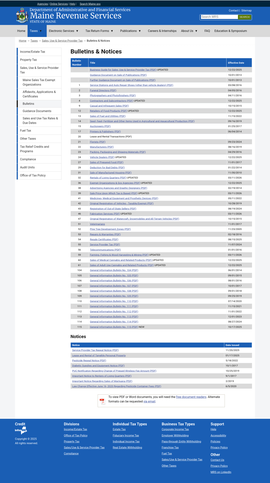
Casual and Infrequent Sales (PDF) (109, 105)
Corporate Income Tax (175, 429)
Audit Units (27, 167)
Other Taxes (28, 138)
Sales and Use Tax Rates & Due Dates (40, 121)
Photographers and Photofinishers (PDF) (113, 95)
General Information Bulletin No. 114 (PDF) (114, 321)
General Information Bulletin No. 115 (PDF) (114, 326)
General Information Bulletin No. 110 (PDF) (114, 301)
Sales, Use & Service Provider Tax (62, 40)
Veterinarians (97, 223)
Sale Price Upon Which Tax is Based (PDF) (113, 193)
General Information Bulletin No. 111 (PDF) (114, 306)
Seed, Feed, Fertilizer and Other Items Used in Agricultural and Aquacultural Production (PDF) (142, 121)
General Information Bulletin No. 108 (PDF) (114, 290)
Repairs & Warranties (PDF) (105, 234)
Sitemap (247, 10)
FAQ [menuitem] (207, 31)
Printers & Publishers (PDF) (105, 131)
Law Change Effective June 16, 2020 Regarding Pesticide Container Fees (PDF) (116, 386)
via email (149, 401)
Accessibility (218, 435)
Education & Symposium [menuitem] (230, 31)
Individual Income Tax (126, 441)
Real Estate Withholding (127, 447)
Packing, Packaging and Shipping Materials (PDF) (118, 151)
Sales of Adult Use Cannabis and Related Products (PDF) (122, 265)
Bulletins (28, 103)
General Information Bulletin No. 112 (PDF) (114, 311)
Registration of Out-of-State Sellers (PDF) (113, 208)
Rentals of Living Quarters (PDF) (108, 177)
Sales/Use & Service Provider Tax (84, 447)
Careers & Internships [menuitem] (162, 31)
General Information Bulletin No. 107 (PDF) (114, 285)
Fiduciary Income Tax (126, 435)
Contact (234, 10)
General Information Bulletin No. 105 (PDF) (114, 275)
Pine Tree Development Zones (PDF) (110, 229)
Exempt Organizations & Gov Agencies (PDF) (115, 182)
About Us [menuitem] (188, 33)
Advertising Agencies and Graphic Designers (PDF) (118, 187)
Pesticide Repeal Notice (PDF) (89, 360)
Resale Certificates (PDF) (104, 239)
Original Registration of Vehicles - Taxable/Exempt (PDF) (122, 203)
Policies (215, 441)
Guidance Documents (37, 111)
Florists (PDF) (98, 141)
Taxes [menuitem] (35, 33)
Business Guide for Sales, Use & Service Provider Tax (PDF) (123, 69)
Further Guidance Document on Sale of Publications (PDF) (122, 79)
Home (22, 40)
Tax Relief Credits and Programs (34, 149)
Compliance (28, 159)
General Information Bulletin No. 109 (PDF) (114, 295)
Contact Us (217, 460)
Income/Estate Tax (32, 51)
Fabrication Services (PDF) (105, 213)
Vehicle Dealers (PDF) (102, 157)
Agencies (42, 3)
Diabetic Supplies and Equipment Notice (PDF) (98, 365)
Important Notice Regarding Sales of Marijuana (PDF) (102, 381)
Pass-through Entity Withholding (181, 441)
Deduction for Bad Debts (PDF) (107, 167)
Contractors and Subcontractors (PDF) (111, 100)
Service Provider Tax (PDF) (105, 244)
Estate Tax (119, 429)
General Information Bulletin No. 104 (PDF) (114, 270)
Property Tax (28, 60)
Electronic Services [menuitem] (63, 33)
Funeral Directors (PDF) (103, 90)
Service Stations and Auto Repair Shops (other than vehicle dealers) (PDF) (131, 85)
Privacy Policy (219, 447)
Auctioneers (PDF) (100, 126)
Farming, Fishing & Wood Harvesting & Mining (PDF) (119, 254)
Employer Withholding (175, 435)
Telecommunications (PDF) (105, 249)
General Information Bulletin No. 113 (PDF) (114, 316)
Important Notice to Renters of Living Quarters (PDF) (101, 375)
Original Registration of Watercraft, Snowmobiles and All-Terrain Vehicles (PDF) (134, 218)
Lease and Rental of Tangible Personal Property (99, 355)
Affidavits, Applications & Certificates (39, 94)
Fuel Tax (25, 130)
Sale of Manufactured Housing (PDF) (111, 172)
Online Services (59, 3)
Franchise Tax (170, 447)
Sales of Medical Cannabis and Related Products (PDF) (121, 259)
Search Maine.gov (90, 3)
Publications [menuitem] (129, 33)
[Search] (244, 17)
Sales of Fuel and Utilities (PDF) (108, 116)
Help (72, 3)
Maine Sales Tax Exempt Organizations (39, 82)
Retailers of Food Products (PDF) (108, 110)
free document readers (191, 397)
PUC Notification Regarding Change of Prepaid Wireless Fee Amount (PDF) (114, 370)
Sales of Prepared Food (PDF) (107, 162)
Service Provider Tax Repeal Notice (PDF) (95, 350)
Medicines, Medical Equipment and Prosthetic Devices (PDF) (124, 198)
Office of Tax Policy (33, 175)
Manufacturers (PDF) (102, 146)
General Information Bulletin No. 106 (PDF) (114, 280)
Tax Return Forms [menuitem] (98, 33)
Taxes (34, 40)
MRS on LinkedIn (221, 472)
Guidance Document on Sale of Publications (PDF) (118, 74)
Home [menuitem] (21, 31)
